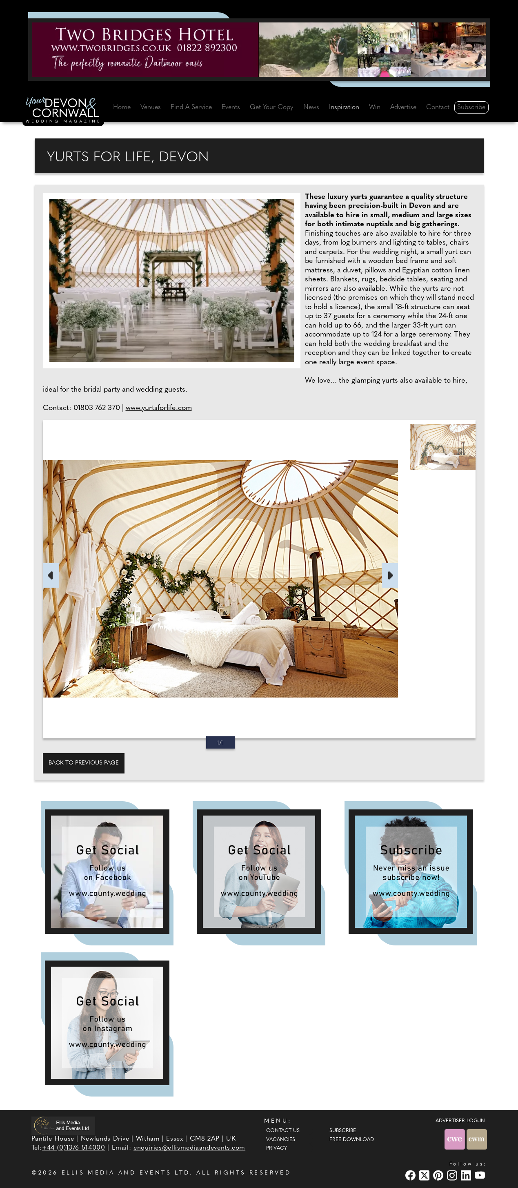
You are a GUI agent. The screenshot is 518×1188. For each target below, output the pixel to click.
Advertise (403, 107)
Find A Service (191, 107)
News (311, 107)
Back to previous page (84, 763)
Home (122, 107)
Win (374, 107)
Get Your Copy (271, 107)
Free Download (351, 1139)
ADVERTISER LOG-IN (460, 1121)
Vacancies (280, 1139)
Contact (437, 107)
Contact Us (283, 1130)
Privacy (276, 1148)
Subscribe (471, 107)
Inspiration (344, 107)
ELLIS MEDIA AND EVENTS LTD (126, 1173)
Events (231, 107)
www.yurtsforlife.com (159, 408)
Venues (150, 107)
